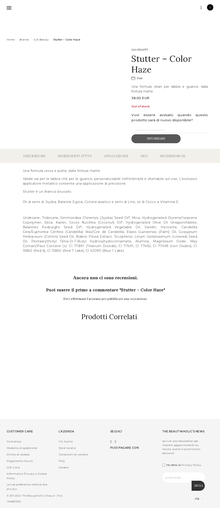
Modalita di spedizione (22, 448)
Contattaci (14, 441)
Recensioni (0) (172, 156)
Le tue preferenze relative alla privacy (27, 487)
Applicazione (116, 156)
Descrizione (34, 156)
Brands (24, 39)
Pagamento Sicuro (20, 461)
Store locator (67, 448)
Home (11, 39)
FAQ (62, 461)
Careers (64, 467)
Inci (144, 156)
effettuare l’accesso (86, 299)
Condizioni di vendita (73, 454)
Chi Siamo (66, 441)
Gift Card (13, 467)
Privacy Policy (191, 465)
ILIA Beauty (41, 39)
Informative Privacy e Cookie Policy (27, 476)
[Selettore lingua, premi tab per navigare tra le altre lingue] (195, 499)
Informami (156, 139)
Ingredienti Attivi (75, 156)
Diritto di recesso (18, 454)
